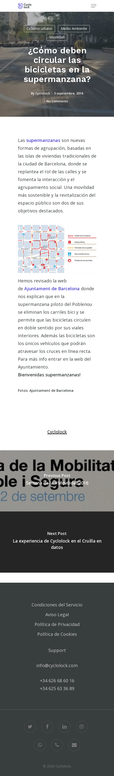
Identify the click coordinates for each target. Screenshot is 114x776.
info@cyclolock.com (57, 665)
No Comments (57, 101)
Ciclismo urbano (39, 28)
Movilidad (56, 37)
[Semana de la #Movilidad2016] (57, 480)
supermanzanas (43, 140)
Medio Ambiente (74, 28)
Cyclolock (42, 93)
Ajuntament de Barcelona (52, 288)
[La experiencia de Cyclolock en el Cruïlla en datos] (57, 542)
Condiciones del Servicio (57, 605)
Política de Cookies (57, 634)
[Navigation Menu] (93, 5)
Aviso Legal (57, 614)
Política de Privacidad (57, 624)
